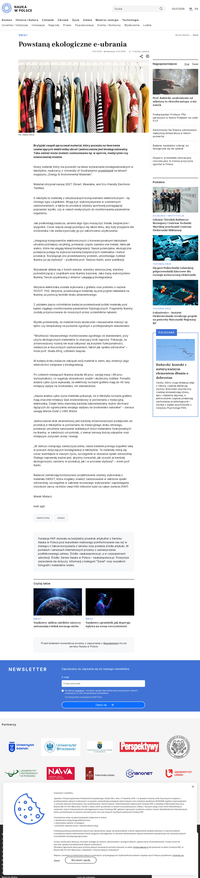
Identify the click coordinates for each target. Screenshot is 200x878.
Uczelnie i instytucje (168, 215)
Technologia (130, 20)
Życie (75, 20)
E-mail (65, 677)
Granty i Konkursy (109, 25)
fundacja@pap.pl (140, 847)
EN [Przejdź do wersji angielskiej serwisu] (196, 8)
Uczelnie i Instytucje (15, 25)
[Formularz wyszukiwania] (138, 8)
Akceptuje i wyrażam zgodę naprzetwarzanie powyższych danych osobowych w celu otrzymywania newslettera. (101, 691)
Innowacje (38, 25)
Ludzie (147, 25)
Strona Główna (182, 35)
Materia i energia (107, 20)
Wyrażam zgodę (80, 860)
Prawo (67, 25)
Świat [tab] (195, 64)
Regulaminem (111, 643)
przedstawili (105, 170)
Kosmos (7, 20)
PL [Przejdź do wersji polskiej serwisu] (191, 8)
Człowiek (48, 20)
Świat (23, 35)
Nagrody (54, 25)
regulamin (79, 690)
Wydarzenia (132, 25)
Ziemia (87, 20)
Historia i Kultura (27, 20)
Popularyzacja (84, 25)
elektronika (43, 517)
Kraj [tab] (187, 64)
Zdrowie (63, 20)
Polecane (166, 332)
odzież (61, 517)
